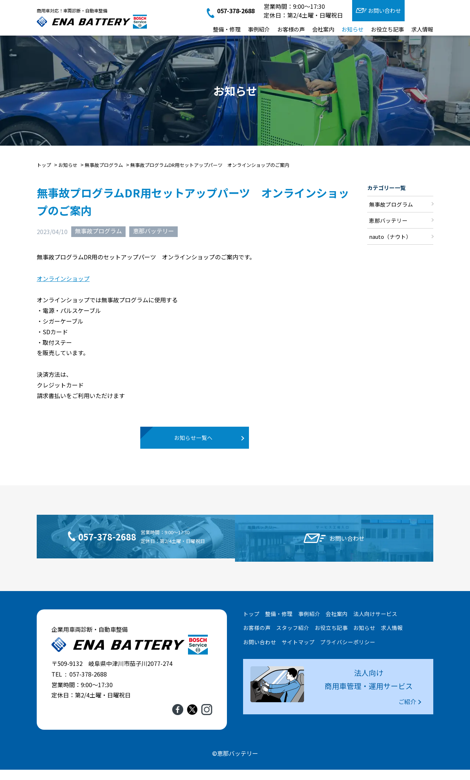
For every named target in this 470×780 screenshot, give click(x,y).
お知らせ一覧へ (195, 441)
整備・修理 (227, 29)
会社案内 (323, 29)
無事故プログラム (98, 231)
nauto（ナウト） (390, 237)
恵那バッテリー (153, 231)
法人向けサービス (375, 624)
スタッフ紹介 (292, 638)
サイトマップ (298, 652)
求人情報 (422, 29)
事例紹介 (259, 29)
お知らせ (352, 29)
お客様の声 (291, 29)
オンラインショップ (63, 278)
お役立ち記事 (387, 29)
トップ (251, 624)
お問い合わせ (384, 10)
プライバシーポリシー (347, 652)
